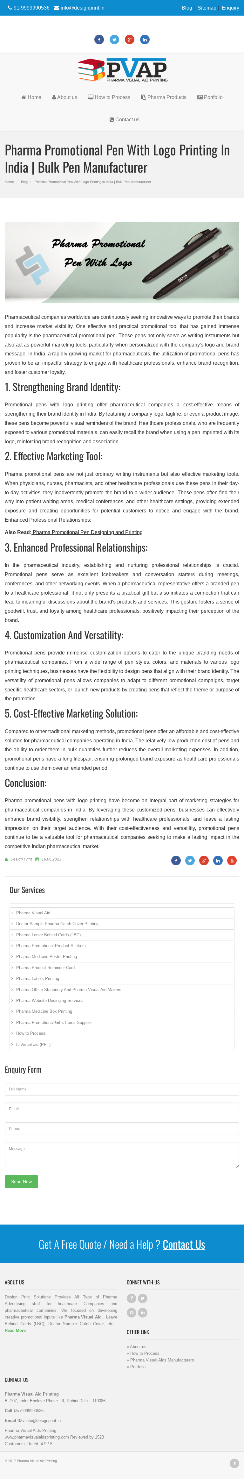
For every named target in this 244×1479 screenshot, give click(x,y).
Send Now (21, 1181)
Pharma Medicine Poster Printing (46, 956)
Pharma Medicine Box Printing (44, 1011)
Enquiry (230, 8)
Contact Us (184, 1244)
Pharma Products (163, 97)
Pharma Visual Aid (33, 912)
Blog (187, 8)
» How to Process (143, 1353)
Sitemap (207, 8)
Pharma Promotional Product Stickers (51, 945)
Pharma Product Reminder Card (45, 967)
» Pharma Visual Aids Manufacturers (160, 1359)
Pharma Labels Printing (37, 978)
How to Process (109, 97)
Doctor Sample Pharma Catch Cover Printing (57, 923)
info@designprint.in (78, 8)
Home (31, 97)
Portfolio (210, 97)
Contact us (124, 119)
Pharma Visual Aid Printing (37, 1461)
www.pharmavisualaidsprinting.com (37, 1437)
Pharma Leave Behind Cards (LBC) (48, 934)
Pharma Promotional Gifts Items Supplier (54, 1022)
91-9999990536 (28, 8)
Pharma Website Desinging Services (50, 1000)
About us (64, 97)
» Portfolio (136, 1366)
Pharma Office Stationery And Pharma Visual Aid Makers (68, 989)
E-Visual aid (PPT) (33, 1044)
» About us (136, 1346)
